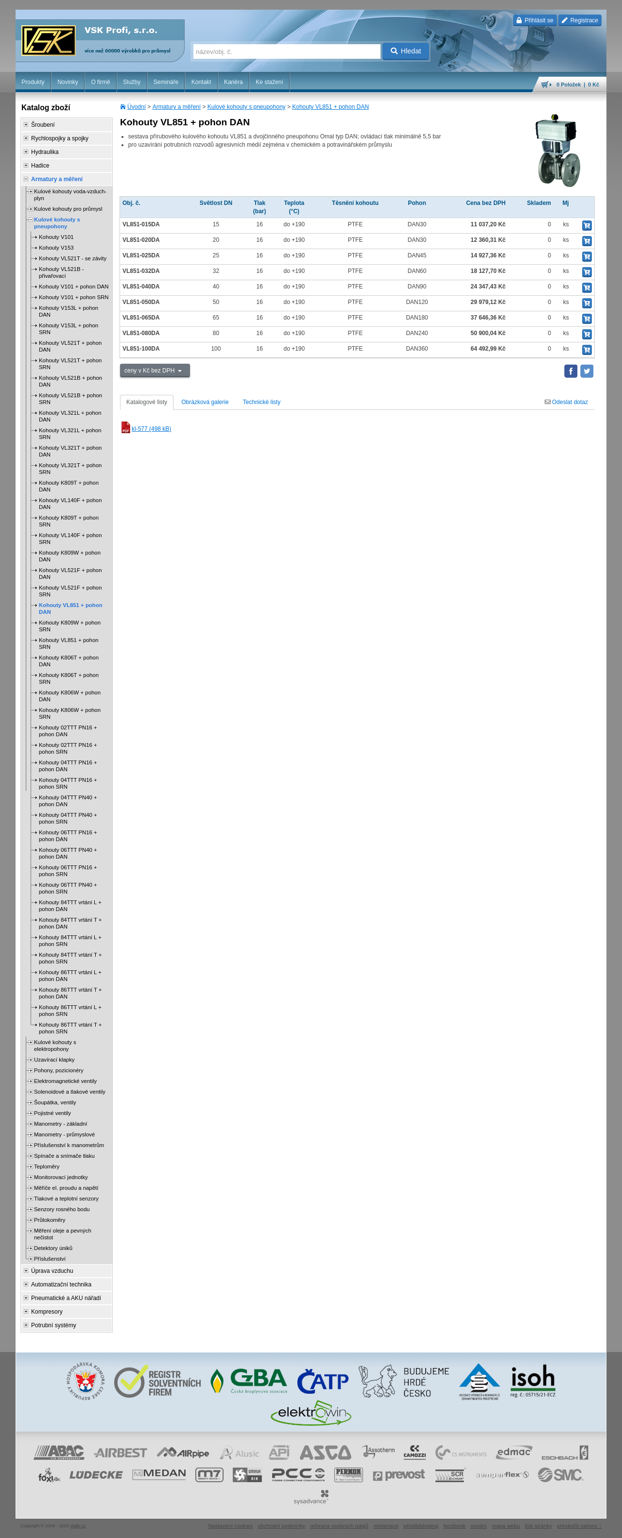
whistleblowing (420, 1526)
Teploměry (47, 1166)
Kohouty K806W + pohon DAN (70, 696)
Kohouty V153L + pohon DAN (68, 311)
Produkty (32, 82)
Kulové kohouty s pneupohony (246, 106)
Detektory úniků (53, 1248)
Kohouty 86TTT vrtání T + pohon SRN (70, 1028)
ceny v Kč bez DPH (150, 370)
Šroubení (43, 124)
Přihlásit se (535, 20)
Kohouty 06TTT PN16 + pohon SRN (68, 870)
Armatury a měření (177, 106)
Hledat (406, 51)
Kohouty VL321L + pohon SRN (70, 433)
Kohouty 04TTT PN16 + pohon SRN (68, 783)
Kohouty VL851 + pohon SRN (69, 643)
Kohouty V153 (56, 248)
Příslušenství (50, 1259)
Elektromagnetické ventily (65, 1081)
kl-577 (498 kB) (145, 428)
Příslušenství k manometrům (69, 1145)
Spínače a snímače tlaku (64, 1156)
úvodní (478, 1526)
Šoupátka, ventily (55, 1102)
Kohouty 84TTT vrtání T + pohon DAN (70, 923)
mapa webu (506, 1526)
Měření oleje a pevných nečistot (62, 1234)
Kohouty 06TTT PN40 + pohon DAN (68, 853)
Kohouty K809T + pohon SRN (69, 521)
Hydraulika (45, 152)
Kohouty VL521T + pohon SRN (70, 363)
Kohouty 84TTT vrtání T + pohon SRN (70, 958)
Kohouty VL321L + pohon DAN (70, 416)
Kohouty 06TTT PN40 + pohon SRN (68, 888)
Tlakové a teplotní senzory (66, 1198)
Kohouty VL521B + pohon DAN (70, 381)
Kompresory (47, 1311)
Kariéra (233, 82)
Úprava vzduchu (52, 1271)
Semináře (166, 82)
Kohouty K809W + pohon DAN (70, 556)
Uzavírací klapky (54, 1060)
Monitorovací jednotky (61, 1177)
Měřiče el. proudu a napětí (66, 1188)
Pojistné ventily (52, 1113)
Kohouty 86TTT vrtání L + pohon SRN (70, 1010)
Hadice (40, 165)
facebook (454, 1526)
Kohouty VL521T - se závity (72, 258)
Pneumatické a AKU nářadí (66, 1298)
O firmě (100, 82)
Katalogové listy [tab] (146, 402)
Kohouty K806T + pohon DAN (69, 661)
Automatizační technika (61, 1284)
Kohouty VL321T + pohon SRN (70, 468)
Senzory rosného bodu (62, 1209)
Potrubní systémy (53, 1325)
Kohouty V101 (56, 237)
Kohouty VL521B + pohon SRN (70, 398)
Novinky (67, 82)
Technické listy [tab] (261, 402)
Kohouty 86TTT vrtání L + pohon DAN (70, 975)
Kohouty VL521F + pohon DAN (70, 573)
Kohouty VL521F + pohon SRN (70, 591)
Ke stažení (269, 82)
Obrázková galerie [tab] (204, 402)
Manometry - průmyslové (64, 1134)
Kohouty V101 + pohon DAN (73, 286)
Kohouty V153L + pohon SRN (68, 328)
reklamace (385, 1526)
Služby (131, 82)
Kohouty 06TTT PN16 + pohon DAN (68, 835)
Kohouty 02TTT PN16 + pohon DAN (68, 731)
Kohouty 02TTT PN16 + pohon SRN (68, 748)
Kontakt (201, 82)
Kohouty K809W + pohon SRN (70, 626)
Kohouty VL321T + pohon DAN (70, 451)
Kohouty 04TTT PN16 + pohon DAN (68, 766)
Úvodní (136, 106)
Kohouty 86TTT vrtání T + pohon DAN (70, 993)
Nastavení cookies (230, 1526)
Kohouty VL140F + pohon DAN (70, 503)
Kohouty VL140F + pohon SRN (70, 538)
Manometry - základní (60, 1124)
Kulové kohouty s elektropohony (55, 1045)
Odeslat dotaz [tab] (566, 402)
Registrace (580, 20)
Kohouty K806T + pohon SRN (69, 678)
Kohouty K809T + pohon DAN (69, 486)
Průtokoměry (50, 1220)
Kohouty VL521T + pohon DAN (70, 346)
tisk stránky (538, 1526)
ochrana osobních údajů (339, 1526)
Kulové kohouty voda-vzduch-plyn (70, 194)
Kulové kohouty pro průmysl (68, 209)
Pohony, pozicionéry (59, 1070)
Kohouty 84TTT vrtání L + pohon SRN (70, 940)
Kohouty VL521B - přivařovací (61, 272)
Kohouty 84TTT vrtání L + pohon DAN (70, 905)
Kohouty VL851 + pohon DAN (330, 106)
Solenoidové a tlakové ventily (69, 1092)
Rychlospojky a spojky (59, 138)
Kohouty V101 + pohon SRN (73, 297)
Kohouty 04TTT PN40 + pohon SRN (68, 818)
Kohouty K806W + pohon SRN (70, 713)
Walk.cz (78, 1525)
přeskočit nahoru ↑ (579, 1526)
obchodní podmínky (281, 1526)
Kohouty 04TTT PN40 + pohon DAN (68, 800)
